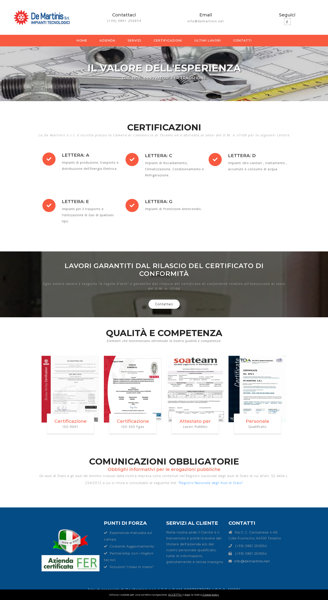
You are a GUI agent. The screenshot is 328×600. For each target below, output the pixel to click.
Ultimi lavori (207, 40)
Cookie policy (210, 594)
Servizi (134, 40)
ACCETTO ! (175, 594)
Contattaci (164, 304)
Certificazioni (168, 40)
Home (83, 40)
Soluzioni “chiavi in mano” (132, 567)
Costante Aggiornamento (132, 546)
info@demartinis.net (205, 21)
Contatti (242, 40)
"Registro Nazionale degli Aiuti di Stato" (211, 483)
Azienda (107, 40)
